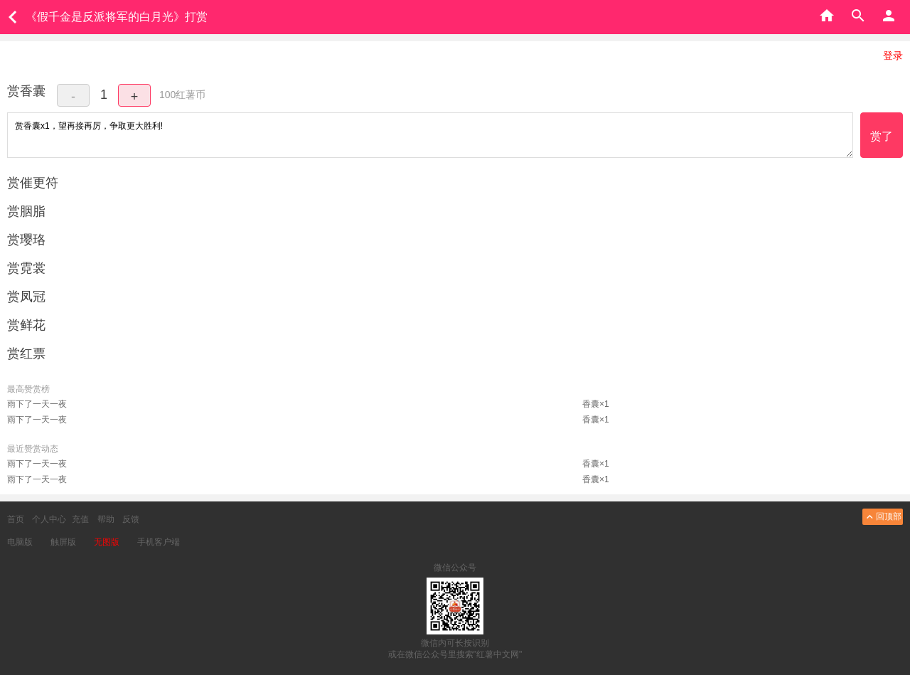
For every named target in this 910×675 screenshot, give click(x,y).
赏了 (881, 136)
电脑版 (20, 542)
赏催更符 (32, 183)
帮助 (105, 519)
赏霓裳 (26, 268)
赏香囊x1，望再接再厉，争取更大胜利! (430, 135)
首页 (15, 519)
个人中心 (49, 519)
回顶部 (882, 517)
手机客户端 (158, 542)
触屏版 (63, 542)
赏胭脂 (26, 211)
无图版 (106, 542)
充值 (80, 519)
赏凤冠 (26, 296)
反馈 (130, 519)
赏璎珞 (26, 240)
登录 (893, 55)
